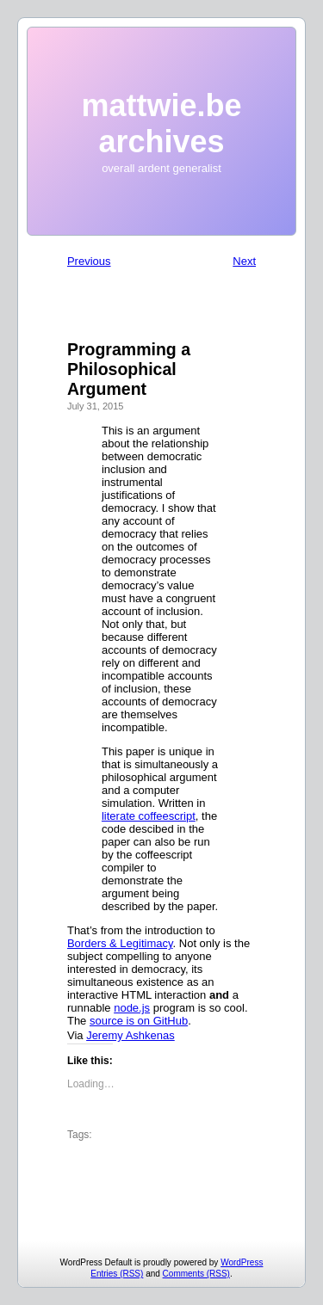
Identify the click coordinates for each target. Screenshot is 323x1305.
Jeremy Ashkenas (130, 1035)
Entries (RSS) (116, 1273)
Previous (89, 261)
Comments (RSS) (196, 1273)
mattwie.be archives (161, 123)
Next (244, 261)
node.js (132, 1007)
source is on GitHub (139, 1020)
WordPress (242, 1262)
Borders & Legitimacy (120, 943)
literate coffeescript (149, 815)
